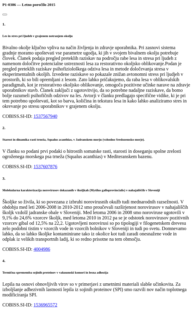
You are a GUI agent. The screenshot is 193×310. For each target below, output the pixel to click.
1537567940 (45, 116)
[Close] (4, 14)
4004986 (42, 249)
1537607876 (45, 166)
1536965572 (45, 304)
